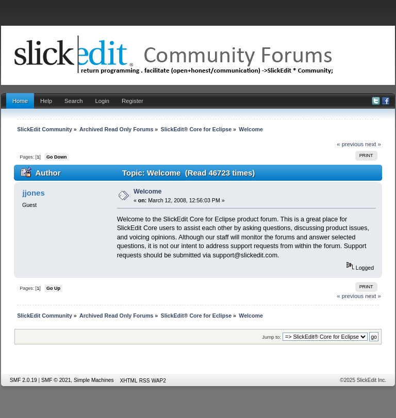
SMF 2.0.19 (23, 380)
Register (132, 101)
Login (102, 101)
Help (46, 101)
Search (73, 101)
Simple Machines (94, 380)
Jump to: (271, 337)
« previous (350, 144)
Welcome (148, 191)
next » (373, 144)
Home (20, 101)
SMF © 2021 (56, 380)
